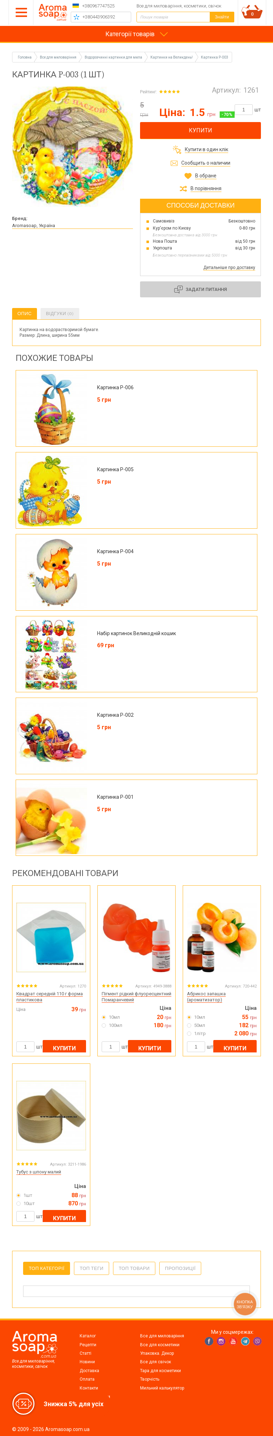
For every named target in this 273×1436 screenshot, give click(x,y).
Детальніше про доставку (229, 267)
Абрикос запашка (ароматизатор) (206, 996)
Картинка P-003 (214, 57)
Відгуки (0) (60, 313)
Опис (24, 313)
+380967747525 (98, 6)
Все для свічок (155, 1361)
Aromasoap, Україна (33, 225)
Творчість (149, 1379)
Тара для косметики (160, 1370)
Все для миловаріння (162, 1335)
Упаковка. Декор (157, 1353)
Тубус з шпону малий (38, 1171)
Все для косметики (160, 1344)
